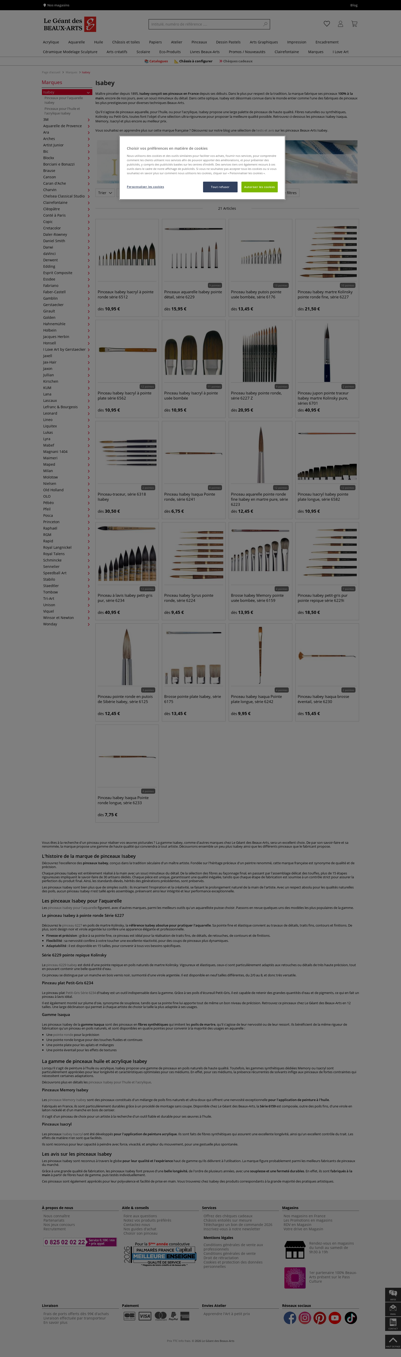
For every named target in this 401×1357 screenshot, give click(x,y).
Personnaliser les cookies (145, 187)
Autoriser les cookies (259, 187)
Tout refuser (220, 187)
